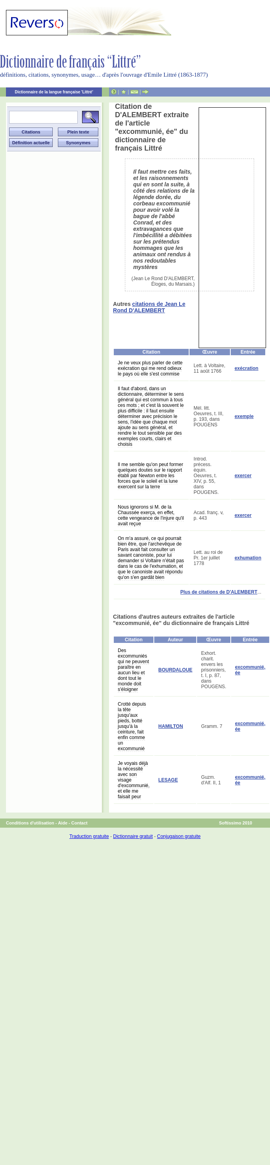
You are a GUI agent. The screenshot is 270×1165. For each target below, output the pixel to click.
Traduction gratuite (89, 836)
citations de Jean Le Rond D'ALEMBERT (149, 307)
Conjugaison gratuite (179, 836)
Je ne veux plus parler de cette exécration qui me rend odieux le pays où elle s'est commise (150, 368)
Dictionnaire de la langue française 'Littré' (54, 92)
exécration (247, 368)
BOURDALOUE (175, 670)
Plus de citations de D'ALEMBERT (218, 592)
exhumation (248, 558)
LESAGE (168, 780)
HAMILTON (170, 726)
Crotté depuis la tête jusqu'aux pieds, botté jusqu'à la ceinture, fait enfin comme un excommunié (132, 726)
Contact (79, 823)
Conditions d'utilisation (30, 823)
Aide (62, 823)
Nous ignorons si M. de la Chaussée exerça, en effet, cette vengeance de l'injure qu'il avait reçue (151, 515)
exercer (243, 475)
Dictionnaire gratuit (133, 836)
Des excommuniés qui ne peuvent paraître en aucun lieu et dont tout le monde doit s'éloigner (133, 670)
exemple (244, 416)
